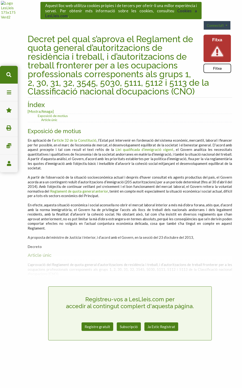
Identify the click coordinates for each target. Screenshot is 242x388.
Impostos (9, 146)
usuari (9, 163)
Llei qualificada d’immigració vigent (144, 141)
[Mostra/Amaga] (41, 103)
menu (9, 92)
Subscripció (129, 318)
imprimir (9, 128)
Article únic (49, 111)
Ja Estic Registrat (161, 318)
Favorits (9, 110)
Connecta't (216, 17)
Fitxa (217, 60)
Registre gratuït (97, 318)
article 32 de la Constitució (75, 132)
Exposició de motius (53, 107)
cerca (9, 75)
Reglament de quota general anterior (79, 183)
